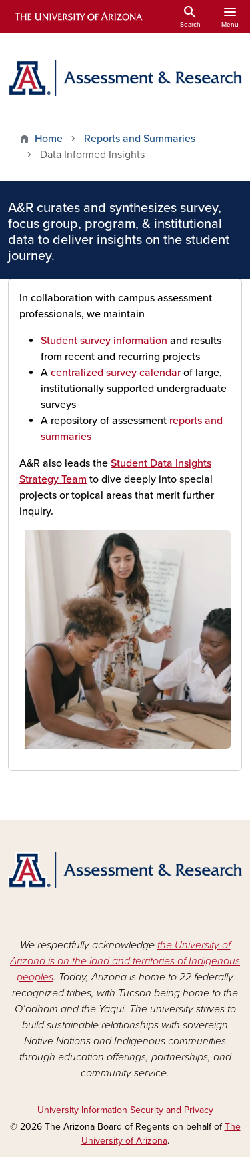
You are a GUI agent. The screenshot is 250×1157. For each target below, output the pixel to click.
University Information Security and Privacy (125, 1110)
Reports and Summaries (139, 138)
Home (49, 138)
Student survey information (104, 340)
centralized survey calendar (116, 372)
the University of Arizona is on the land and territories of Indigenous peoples (125, 961)
